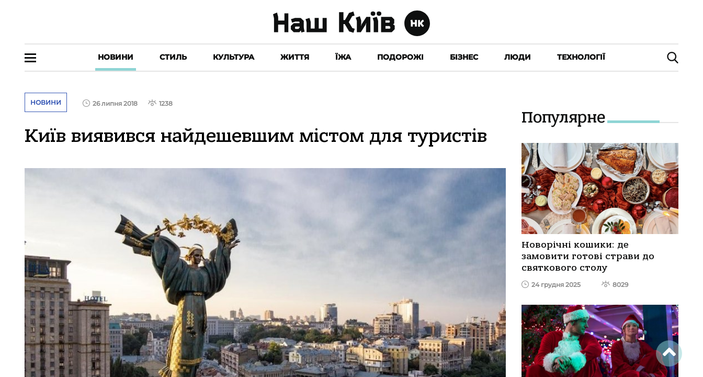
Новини (115, 57)
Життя (294, 57)
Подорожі (400, 57)
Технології (581, 57)
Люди (517, 57)
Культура (233, 57)
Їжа (343, 57)
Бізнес (464, 57)
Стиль (173, 57)
